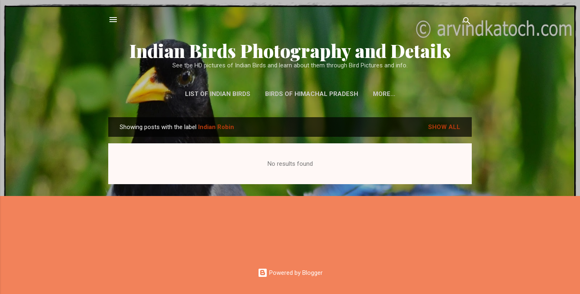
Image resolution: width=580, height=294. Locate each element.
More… (384, 94)
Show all (444, 127)
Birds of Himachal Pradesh (311, 94)
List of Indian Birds (217, 94)
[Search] (467, 22)
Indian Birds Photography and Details (290, 50)
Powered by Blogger (290, 272)
